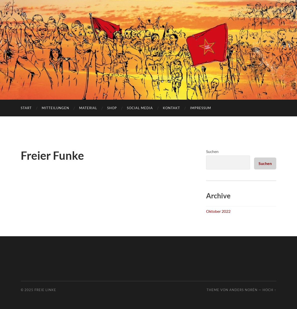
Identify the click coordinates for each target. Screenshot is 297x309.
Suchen (212, 151)
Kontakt (171, 108)
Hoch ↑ (269, 290)
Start (26, 108)
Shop (112, 108)
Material (88, 108)
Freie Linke (45, 290)
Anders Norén (243, 290)
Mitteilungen (55, 108)
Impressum (200, 108)
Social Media (140, 108)
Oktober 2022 (218, 211)
